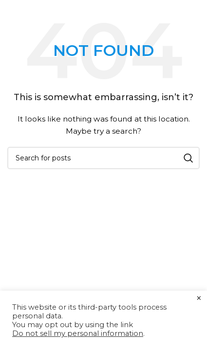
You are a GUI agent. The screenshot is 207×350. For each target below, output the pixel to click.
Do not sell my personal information (77, 333)
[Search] (103, 158)
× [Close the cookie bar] (199, 298)
